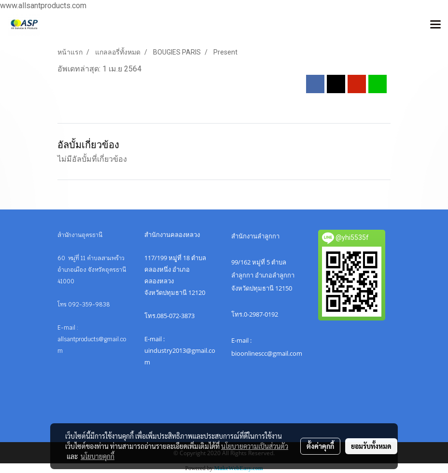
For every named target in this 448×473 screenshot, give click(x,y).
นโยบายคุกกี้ (97, 456)
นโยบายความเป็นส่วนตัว (254, 446)
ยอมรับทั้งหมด (371, 446)
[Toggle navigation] (435, 25)
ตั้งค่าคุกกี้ (320, 446)
